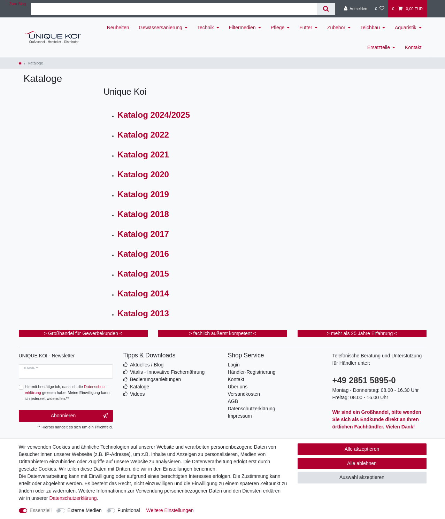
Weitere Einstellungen (170, 510)
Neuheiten (118, 27)
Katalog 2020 (143, 174)
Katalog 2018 (143, 214)
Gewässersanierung (161, 27)
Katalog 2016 (143, 253)
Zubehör (336, 27)
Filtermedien (242, 27)
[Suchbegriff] (174, 9)
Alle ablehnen (362, 463)
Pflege (278, 27)
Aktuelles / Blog (147, 364)
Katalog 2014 (143, 293)
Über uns (238, 386)
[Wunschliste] (379, 8)
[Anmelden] (355, 8)
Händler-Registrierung (252, 372)
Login (234, 364)
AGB (233, 401)
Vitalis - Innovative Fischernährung (167, 372)
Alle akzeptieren (362, 449)
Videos (137, 394)
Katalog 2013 (143, 313)
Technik (205, 27)
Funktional (128, 510)
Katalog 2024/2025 (153, 114)
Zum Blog (17, 4)
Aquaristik (405, 27)
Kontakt (413, 47)
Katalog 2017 (143, 234)
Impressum (240, 416)
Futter (305, 27)
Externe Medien (85, 510)
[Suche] (326, 9)
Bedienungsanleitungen (155, 379)
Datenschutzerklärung (251, 408)
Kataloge (139, 386)
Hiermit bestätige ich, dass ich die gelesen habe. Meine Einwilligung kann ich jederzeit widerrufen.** (67, 393)
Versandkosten (244, 394)
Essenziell (41, 510)
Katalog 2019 (143, 194)
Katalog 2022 (143, 134)
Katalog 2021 (143, 154)
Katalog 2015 (143, 273)
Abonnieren (79, 416)
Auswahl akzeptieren (361, 477)
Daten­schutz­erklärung (73, 498)
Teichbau (370, 27)
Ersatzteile (378, 47)
